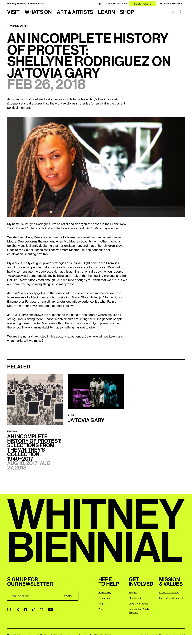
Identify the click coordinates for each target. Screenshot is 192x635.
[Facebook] (25, 609)
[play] (96, 167)
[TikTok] (34, 609)
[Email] (33, 596)
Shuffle (172, 12)
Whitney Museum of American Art (25, 3)
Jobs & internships (138, 603)
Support (133, 592)
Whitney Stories (19, 25)
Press (101, 609)
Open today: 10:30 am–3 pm (112, 3)
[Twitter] (42, 609)
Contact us (104, 598)
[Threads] (17, 609)
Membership (135, 598)
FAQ (100, 603)
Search (182, 12)
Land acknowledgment (171, 598)
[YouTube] (51, 609)
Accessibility (104, 592)
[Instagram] (9, 609)
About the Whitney (168, 592)
